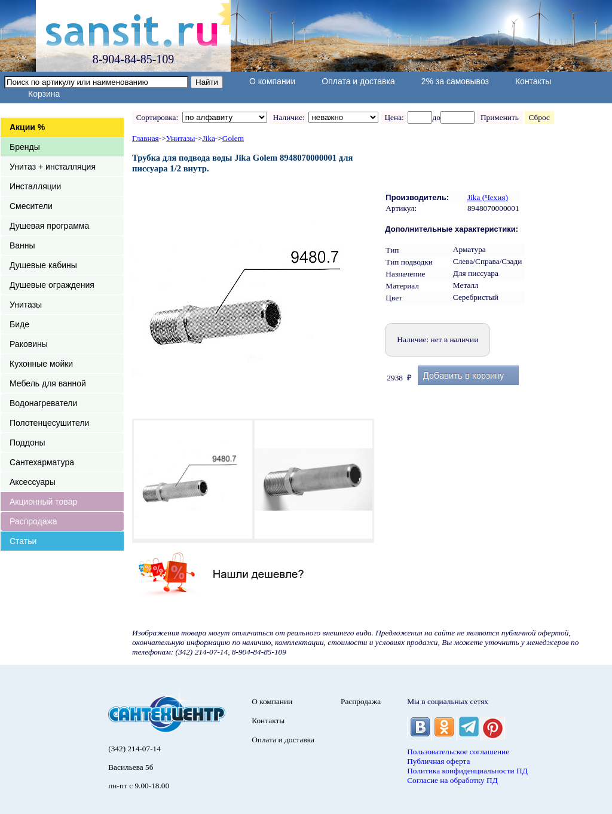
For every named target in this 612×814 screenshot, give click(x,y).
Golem (233, 138)
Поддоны (27, 442)
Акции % (27, 127)
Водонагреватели (43, 403)
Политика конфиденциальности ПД (467, 770)
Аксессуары (33, 482)
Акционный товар (43, 501)
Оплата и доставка (358, 81)
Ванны (22, 245)
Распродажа (33, 521)
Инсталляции (35, 186)
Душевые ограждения (52, 285)
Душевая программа (49, 226)
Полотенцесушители (49, 423)
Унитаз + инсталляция (53, 166)
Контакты (533, 81)
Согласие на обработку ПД (452, 780)
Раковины (29, 344)
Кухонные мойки (41, 363)
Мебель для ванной (48, 383)
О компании (272, 81)
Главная (145, 138)
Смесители (31, 206)
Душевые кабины (43, 265)
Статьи (23, 541)
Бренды (25, 147)
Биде (19, 324)
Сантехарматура (42, 462)
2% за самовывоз (455, 81)
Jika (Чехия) (487, 197)
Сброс (539, 117)
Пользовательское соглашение (458, 751)
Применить (499, 117)
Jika (208, 138)
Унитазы (26, 304)
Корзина (44, 94)
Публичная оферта (438, 761)
